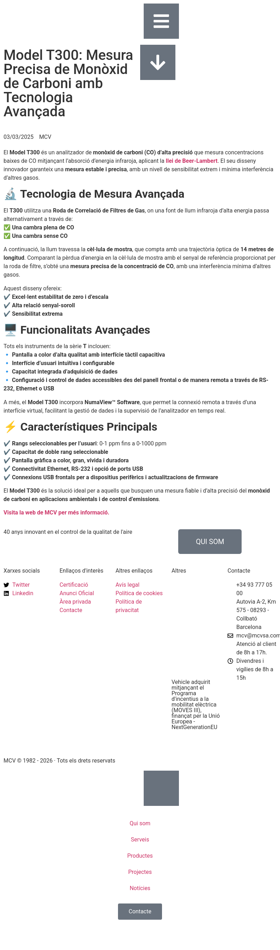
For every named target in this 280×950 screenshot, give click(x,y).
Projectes (140, 872)
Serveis (140, 839)
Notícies (140, 888)
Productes (140, 855)
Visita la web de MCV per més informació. (56, 512)
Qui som (140, 823)
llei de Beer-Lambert (192, 161)
